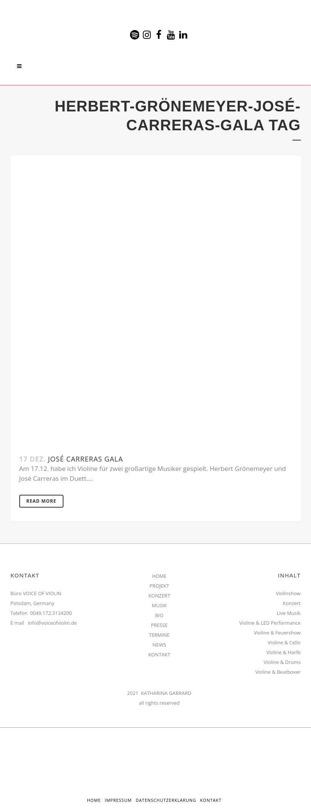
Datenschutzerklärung (166, 800)
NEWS (159, 644)
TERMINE (159, 634)
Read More (41, 501)
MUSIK (159, 605)
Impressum (118, 800)
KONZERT (159, 595)
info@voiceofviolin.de (52, 622)
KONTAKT (159, 654)
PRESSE (159, 625)
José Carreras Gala (85, 458)
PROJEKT (159, 585)
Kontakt (210, 800)
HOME (159, 576)
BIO (159, 615)
